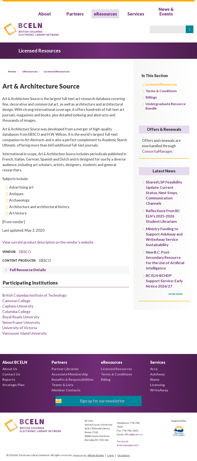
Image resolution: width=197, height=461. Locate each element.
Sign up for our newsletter (102, 401)
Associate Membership (70, 374)
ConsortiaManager (157, 151)
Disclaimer (124, 455)
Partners (75, 13)
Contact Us (11, 374)
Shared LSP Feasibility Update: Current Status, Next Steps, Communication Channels (164, 193)
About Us (9, 369)
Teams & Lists (62, 385)
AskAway (157, 374)
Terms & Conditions (161, 91)
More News (176, 294)
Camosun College (16, 301)
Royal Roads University (20, 317)
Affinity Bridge (95, 455)
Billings (151, 97)
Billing (105, 379)
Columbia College (16, 311)
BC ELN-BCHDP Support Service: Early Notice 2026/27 (164, 280)
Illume (154, 379)
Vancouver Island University (24, 333)
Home (12, 71)
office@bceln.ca (133, 434)
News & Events (166, 11)
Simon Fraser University (21, 322)
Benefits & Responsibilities (73, 379)
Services (135, 13)
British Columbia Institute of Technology (34, 295)
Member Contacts (66, 390)
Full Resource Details (28, 270)
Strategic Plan (13, 385)
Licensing (157, 385)
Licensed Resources (57, 71)
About (44, 13)
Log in (110, 455)
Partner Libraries (65, 369)
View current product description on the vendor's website (47, 242)
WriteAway (159, 390)
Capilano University (18, 306)
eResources (105, 13)
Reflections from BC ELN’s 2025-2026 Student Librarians (163, 216)
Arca (154, 369)
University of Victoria (19, 328)
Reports (8, 379)
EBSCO (25, 252)
